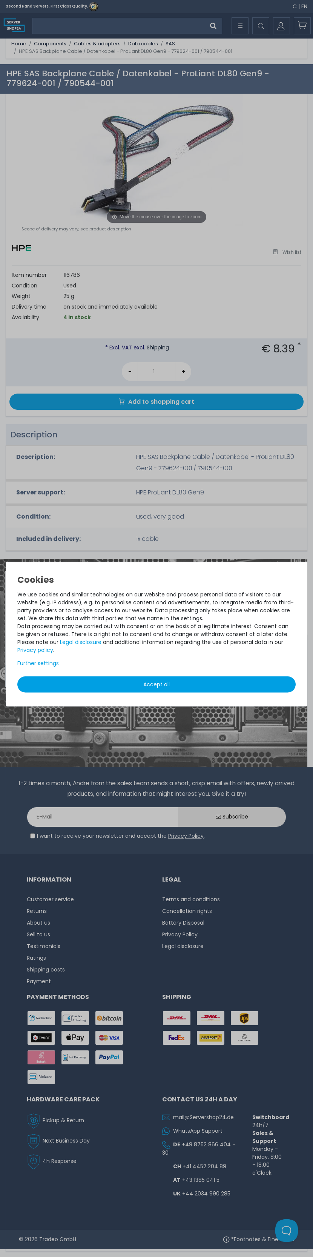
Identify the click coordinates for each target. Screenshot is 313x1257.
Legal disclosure (80, 642)
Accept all (156, 684)
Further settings (38, 663)
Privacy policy (35, 650)
